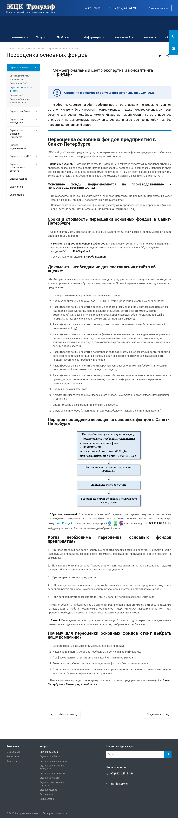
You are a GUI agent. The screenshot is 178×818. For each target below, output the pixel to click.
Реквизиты (13, 756)
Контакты (150, 37)
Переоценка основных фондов (21, 89)
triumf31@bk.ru (119, 783)
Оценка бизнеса (19, 67)
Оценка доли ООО (18, 83)
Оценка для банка (20, 111)
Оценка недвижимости (18, 147)
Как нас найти (123, 37)
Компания (20, 37)
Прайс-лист (65, 37)
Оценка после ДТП (20, 156)
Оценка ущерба (18, 178)
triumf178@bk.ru (65, 523)
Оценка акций (16, 95)
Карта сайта (13, 761)
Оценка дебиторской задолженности (20, 101)
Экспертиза (16, 186)
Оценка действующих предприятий (20, 77)
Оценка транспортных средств (17, 167)
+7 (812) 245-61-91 (124, 8)
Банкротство (17, 194)
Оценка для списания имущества (16, 133)
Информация (94, 37)
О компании (13, 751)
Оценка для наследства (16, 121)
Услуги (42, 37)
